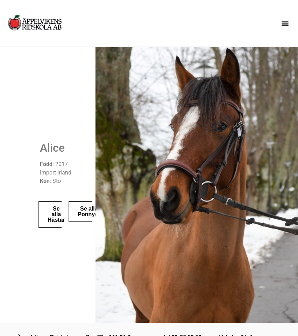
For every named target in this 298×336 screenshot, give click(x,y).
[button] (285, 23)
